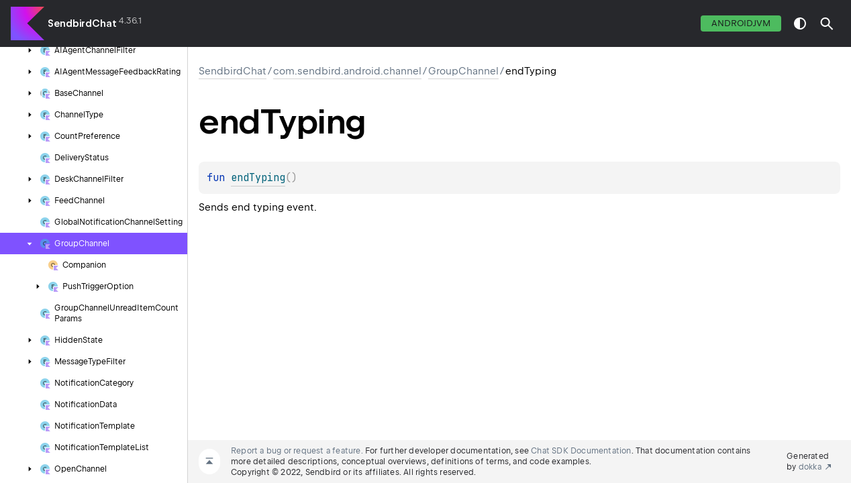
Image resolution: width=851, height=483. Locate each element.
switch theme (800, 23)
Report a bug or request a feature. (297, 450)
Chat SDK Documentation (581, 450)
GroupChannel (463, 71)
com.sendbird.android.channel (347, 71)
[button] (826, 23)
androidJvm (740, 23)
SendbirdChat (82, 23)
